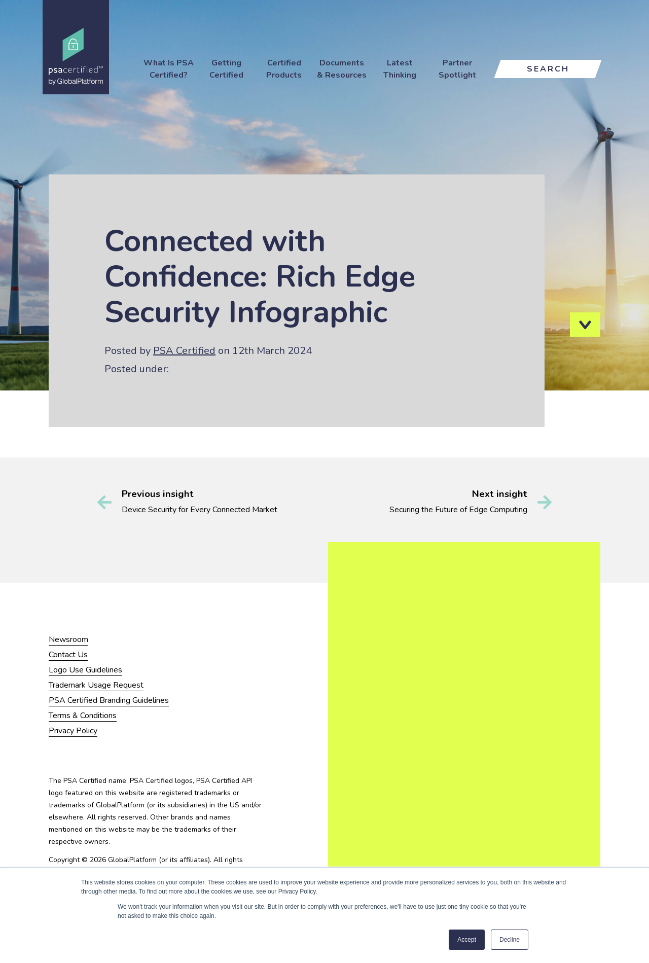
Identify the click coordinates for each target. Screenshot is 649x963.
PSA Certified (184, 351)
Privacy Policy (73, 730)
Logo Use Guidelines (85, 669)
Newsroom (68, 639)
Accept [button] (466, 939)
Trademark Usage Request (96, 685)
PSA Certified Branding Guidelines (109, 700)
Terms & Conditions (83, 715)
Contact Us (68, 654)
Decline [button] (509, 939)
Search (548, 69)
